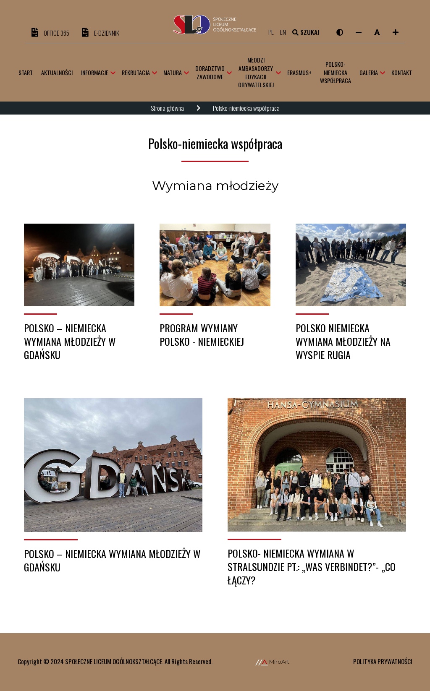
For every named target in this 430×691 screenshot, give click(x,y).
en (286, 32)
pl (274, 32)
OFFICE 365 (50, 32)
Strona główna (167, 107)
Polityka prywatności (382, 661)
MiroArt (272, 661)
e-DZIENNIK (100, 32)
